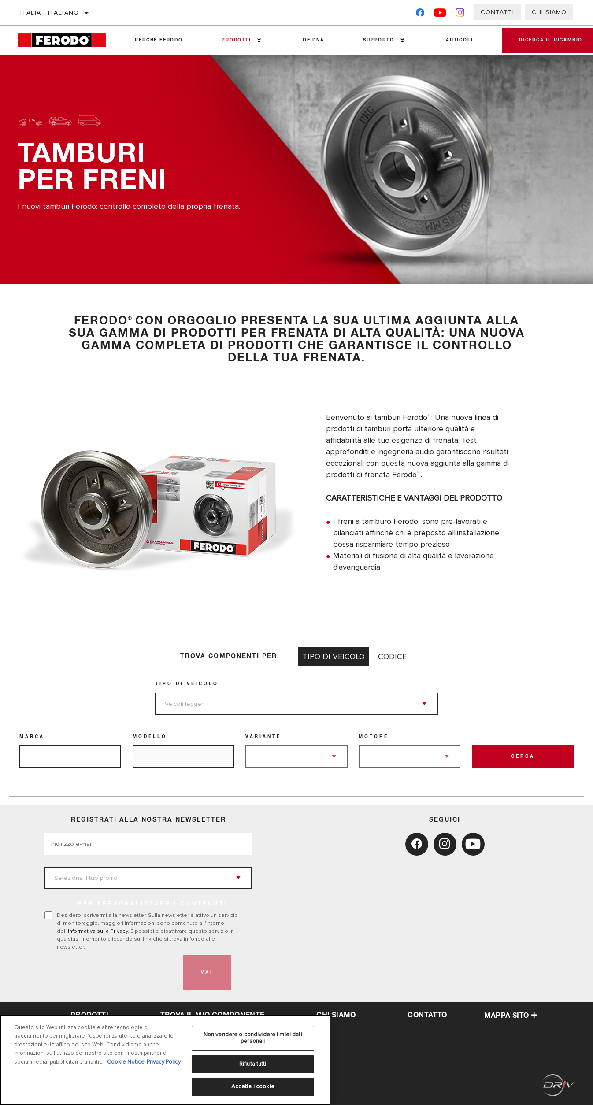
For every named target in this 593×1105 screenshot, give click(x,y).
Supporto (377, 40)
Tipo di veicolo (187, 684)
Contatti (497, 12)
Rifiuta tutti (253, 1064)
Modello (150, 736)
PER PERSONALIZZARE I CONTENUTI (153, 904)
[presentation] (111, 972)
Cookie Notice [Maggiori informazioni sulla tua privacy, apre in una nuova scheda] (126, 1061)
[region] (165, 1060)
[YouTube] (440, 14)
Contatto (427, 1015)
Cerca (523, 756)
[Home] (66, 40)
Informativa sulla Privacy (98, 930)
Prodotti (235, 40)
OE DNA (312, 40)
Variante (263, 736)
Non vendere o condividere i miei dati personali (253, 1038)
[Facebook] (420, 14)
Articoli (458, 40)
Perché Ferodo (158, 40)
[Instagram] (460, 14)
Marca (31, 736)
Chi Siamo (549, 12)
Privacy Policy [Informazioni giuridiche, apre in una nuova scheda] (164, 1061)
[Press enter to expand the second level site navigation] (258, 40)
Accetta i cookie (252, 1086)
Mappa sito (510, 1015)
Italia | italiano (49, 12)
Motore (374, 736)
